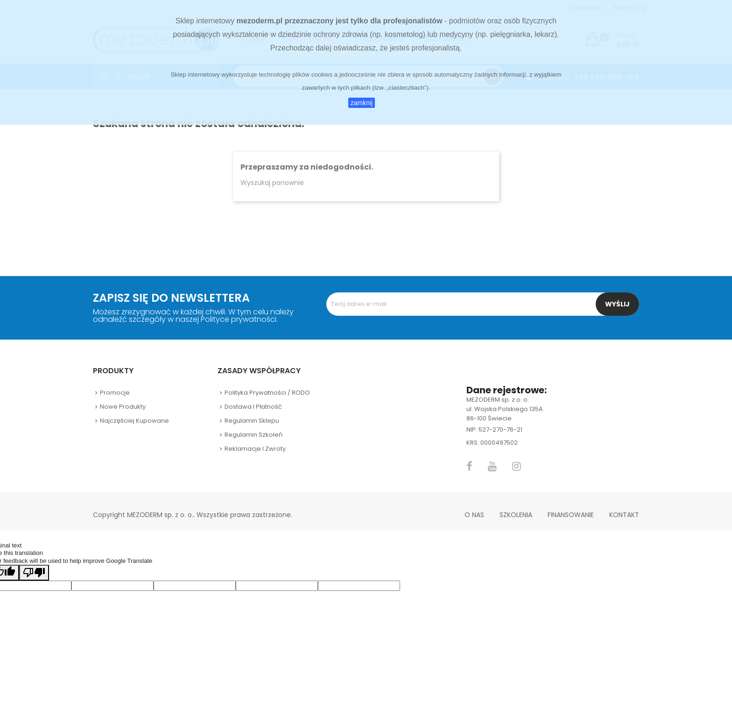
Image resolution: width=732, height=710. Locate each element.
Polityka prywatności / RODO (267, 392)
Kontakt (624, 514)
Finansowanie (571, 514)
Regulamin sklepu (252, 420)
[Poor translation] (34, 573)
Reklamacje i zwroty (255, 448)
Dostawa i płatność (253, 406)
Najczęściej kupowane (134, 420)
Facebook (469, 466)
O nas (474, 514)
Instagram (516, 466)
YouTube (492, 466)
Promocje (115, 392)
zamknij (362, 102)
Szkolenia (516, 514)
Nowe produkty (123, 406)
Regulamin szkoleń (253, 434)
